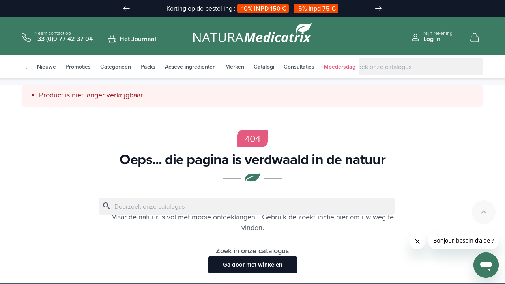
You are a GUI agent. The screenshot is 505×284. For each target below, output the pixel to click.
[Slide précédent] (126, 9)
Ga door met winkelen (252, 265)
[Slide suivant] (378, 9)
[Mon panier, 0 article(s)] (474, 38)
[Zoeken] (404, 67)
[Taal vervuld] (469, 9)
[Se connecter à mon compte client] (431, 36)
